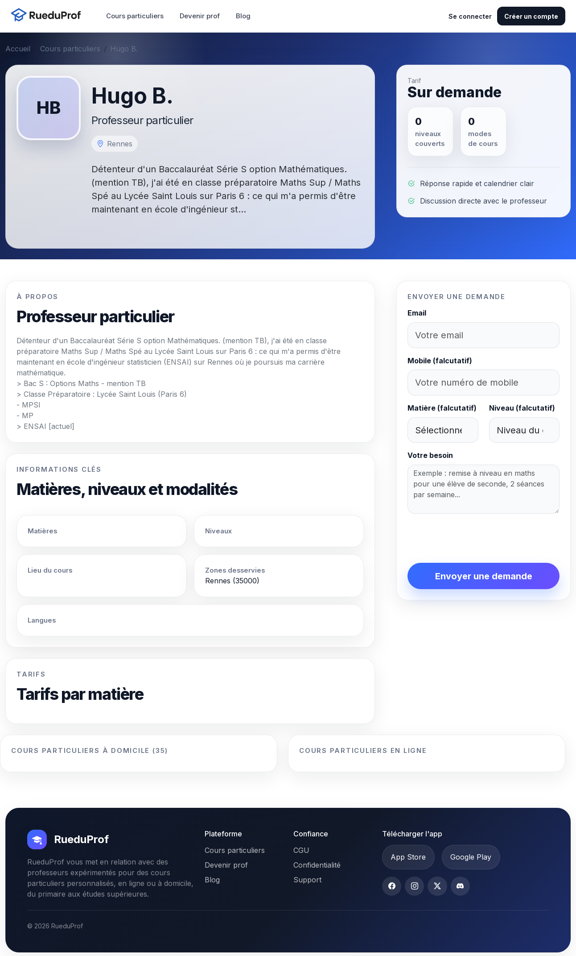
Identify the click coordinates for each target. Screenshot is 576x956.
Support (307, 879)
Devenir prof (200, 16)
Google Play (470, 856)
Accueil (17, 48)
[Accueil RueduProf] (48, 16)
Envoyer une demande (483, 576)
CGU (301, 850)
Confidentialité (317, 864)
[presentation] (475, 538)
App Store (408, 856)
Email (416, 312)
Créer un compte (531, 16)
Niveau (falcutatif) (522, 407)
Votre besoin (430, 455)
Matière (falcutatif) (442, 407)
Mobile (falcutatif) (439, 360)
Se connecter (470, 16)
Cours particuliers (135, 16)
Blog (243, 16)
